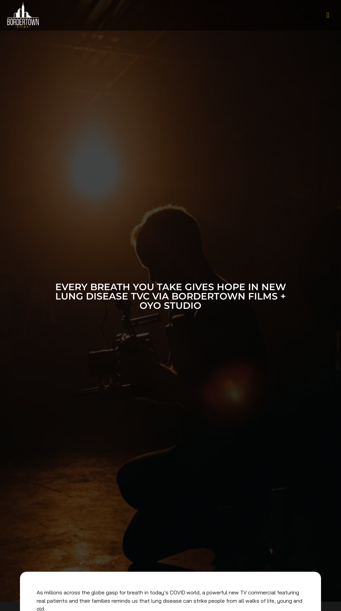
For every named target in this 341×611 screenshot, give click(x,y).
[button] (328, 15)
